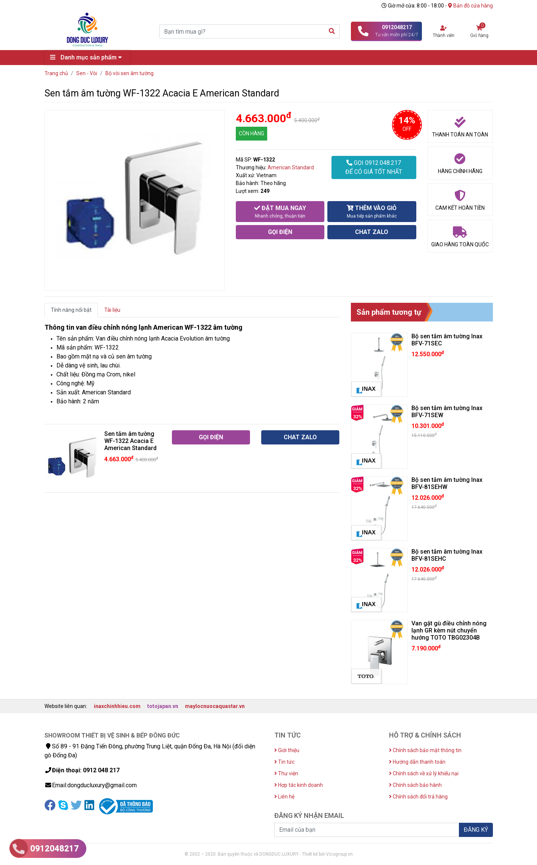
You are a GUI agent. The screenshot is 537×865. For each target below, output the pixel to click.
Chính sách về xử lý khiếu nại (424, 773)
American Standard (291, 167)
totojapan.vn (162, 706)
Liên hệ (284, 797)
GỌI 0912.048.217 (373, 167)
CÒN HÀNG (251, 133)
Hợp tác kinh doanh (298, 785)
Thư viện (286, 773)
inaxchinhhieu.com (117, 706)
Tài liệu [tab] (112, 310)
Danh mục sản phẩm (88, 57)
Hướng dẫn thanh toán (417, 762)
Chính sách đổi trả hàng (418, 797)
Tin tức (284, 762)
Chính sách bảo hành (415, 785)
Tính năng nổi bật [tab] (71, 310)
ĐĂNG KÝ (476, 829)
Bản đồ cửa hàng (470, 6)
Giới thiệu (286, 750)
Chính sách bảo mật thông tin (425, 750)
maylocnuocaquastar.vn (215, 706)
